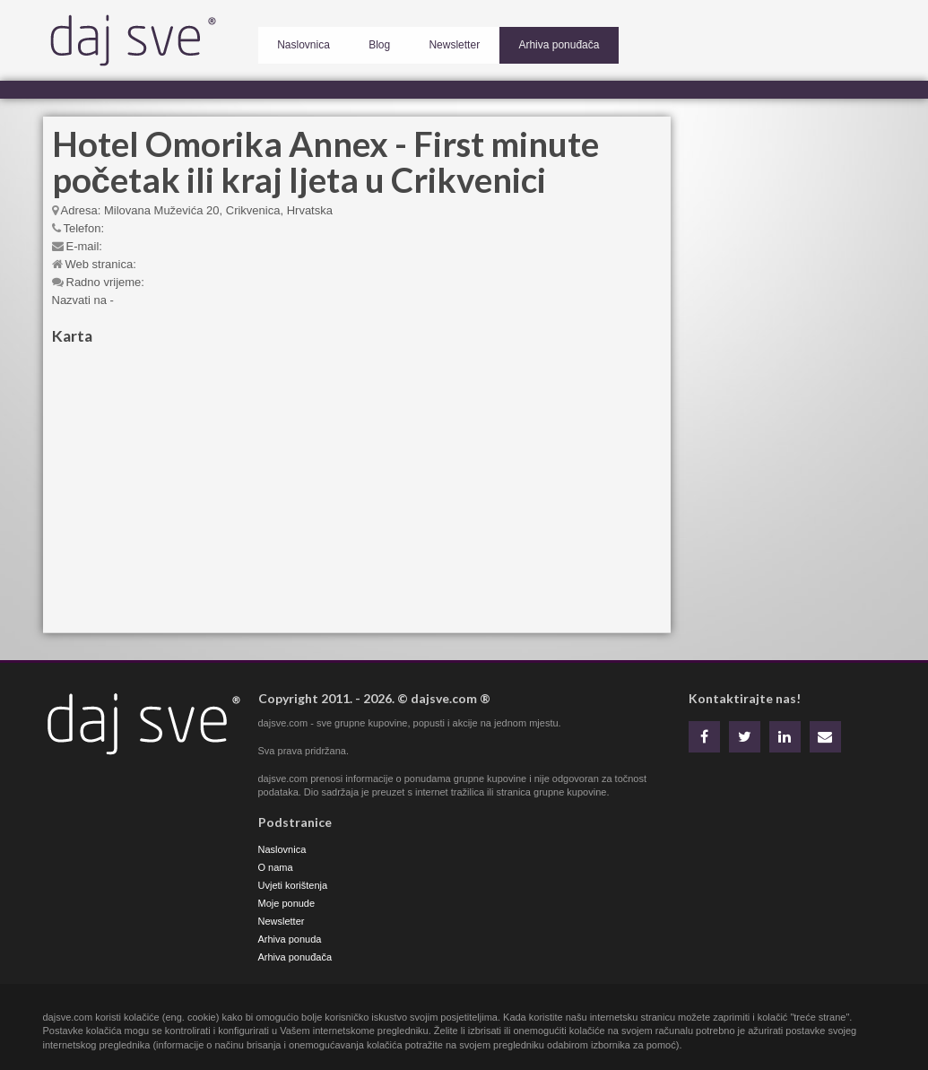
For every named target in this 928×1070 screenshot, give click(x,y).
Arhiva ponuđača (517, 41)
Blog (361, 41)
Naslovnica (298, 41)
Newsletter (424, 41)
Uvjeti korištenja (293, 885)
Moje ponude (287, 903)
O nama (275, 867)
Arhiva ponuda (290, 939)
